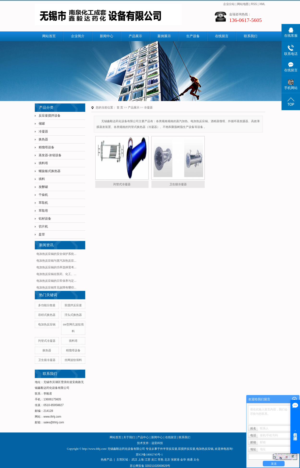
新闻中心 (106, 36)
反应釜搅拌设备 (49, 115)
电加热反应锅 (46, 324)
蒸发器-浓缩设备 (50, 155)
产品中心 (143, 437)
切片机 (43, 226)
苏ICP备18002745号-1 (149, 454)
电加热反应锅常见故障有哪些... (56, 287)
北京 (167, 459)
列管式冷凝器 (46, 340)
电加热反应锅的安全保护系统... (56, 254)
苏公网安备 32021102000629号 (150, 466)
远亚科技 (157, 443)
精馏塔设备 (46, 147)
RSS (254, 4)
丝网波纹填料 (73, 360)
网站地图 (243, 4)
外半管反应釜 (168, 448)
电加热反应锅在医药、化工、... (56, 274)
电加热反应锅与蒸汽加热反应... (56, 260)
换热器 (43, 139)
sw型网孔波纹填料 (73, 328)
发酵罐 (43, 187)
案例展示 (164, 36)
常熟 (160, 459)
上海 (141, 459)
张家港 (175, 459)
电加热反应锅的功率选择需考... (56, 267)
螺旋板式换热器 (49, 171)
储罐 (42, 123)
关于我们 (129, 437)
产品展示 (135, 36)
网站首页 (49, 36)
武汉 (134, 459)
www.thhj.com (52, 416)
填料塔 (43, 163)
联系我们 (250, 36)
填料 (42, 179)
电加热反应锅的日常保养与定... (56, 280)
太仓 (196, 459)
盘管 (42, 234)
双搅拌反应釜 (73, 305)
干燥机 (43, 195)
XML (262, 4)
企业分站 (229, 4)
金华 (183, 459)
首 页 (120, 107)
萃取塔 (43, 210)
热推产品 (106, 459)
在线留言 (221, 36)
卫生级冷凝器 (46, 360)
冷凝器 (43, 131)
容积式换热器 (46, 315)
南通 (190, 459)
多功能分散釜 (46, 305)
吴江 (154, 459)
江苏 (147, 459)
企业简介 (77, 36)
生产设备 (193, 36)
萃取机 (43, 202)
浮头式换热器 (73, 315)
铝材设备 (45, 218)
